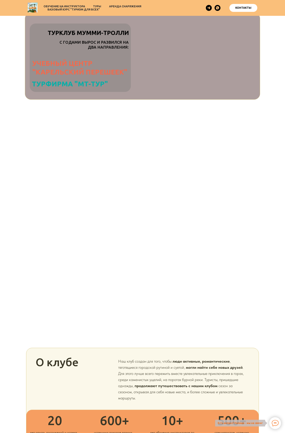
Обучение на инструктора (64, 6)
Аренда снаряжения (125, 6)
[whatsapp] (217, 8)
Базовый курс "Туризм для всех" (74, 9)
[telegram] (209, 8)
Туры (97, 6)
